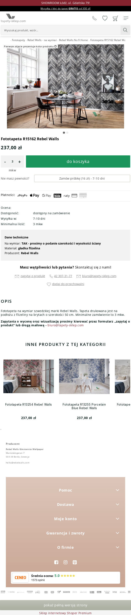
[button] (64, 133)
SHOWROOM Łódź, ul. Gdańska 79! (65, 3)
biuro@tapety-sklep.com (66, 325)
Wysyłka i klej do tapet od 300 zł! (65, 8)
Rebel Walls (30, 253)
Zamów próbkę (82, 178)
